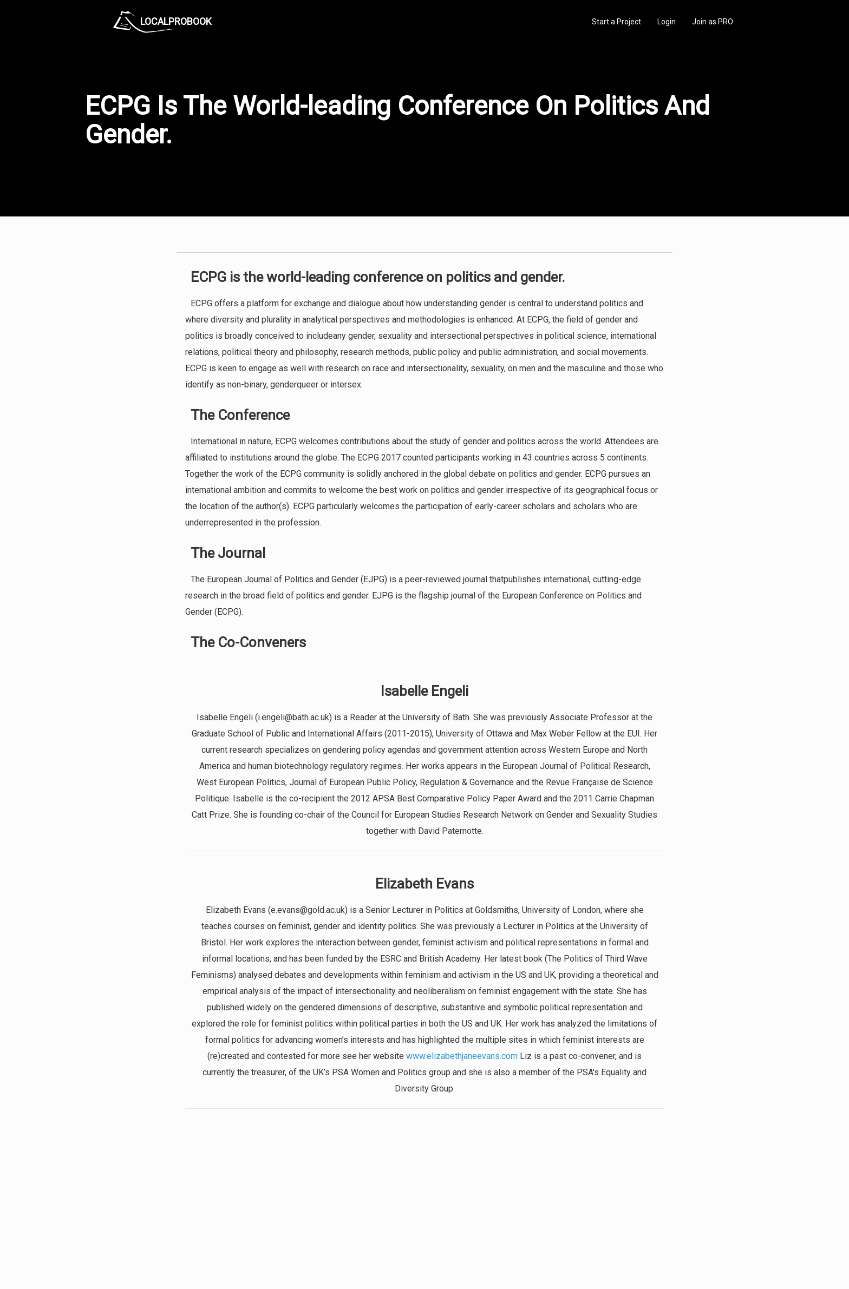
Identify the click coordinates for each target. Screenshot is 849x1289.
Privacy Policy (570, 1209)
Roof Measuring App (399, 1222)
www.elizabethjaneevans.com (462, 1056)
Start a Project (616, 21)
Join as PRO (712, 21)
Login (666, 21)
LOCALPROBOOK (176, 21)
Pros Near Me (238, 1209)
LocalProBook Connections (590, 1234)
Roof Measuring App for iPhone (415, 1234)
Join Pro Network (394, 1197)
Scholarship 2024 (576, 1197)
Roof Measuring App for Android (416, 1245)
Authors (561, 1222)
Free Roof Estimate (247, 1234)
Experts (380, 1209)
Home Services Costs (250, 1197)
